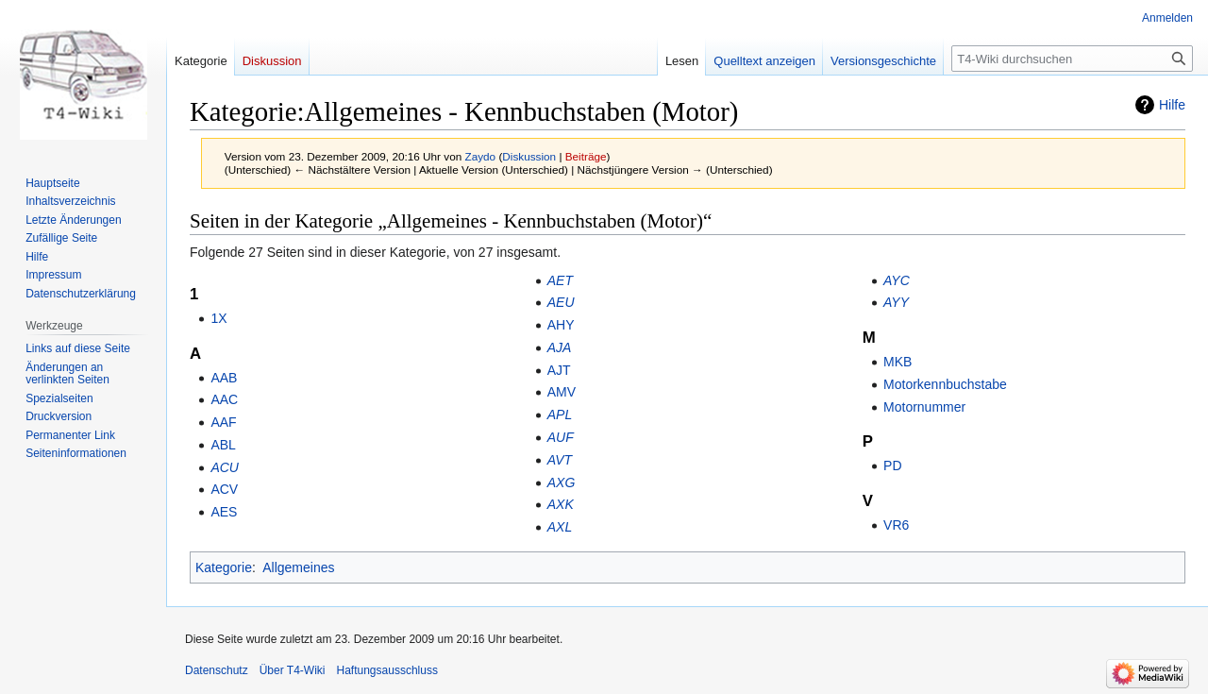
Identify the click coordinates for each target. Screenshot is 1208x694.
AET (560, 280)
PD (892, 465)
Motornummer (924, 407)
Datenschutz (216, 670)
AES (223, 511)
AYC (896, 280)
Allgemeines (298, 567)
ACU (224, 467)
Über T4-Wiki (293, 670)
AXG (561, 482)
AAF (223, 422)
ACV (224, 489)
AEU (561, 302)
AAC (224, 399)
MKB (897, 361)
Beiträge (586, 156)
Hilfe (1172, 104)
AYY (896, 302)
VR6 (896, 525)
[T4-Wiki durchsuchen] (1072, 58)
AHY (561, 324)
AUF (560, 437)
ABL (222, 444)
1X (218, 318)
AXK (560, 504)
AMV (561, 391)
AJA (559, 347)
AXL (559, 526)
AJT (559, 370)
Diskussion (529, 156)
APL (559, 414)
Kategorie (223, 567)
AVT (559, 459)
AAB (223, 377)
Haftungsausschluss (387, 670)
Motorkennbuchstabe (945, 384)
